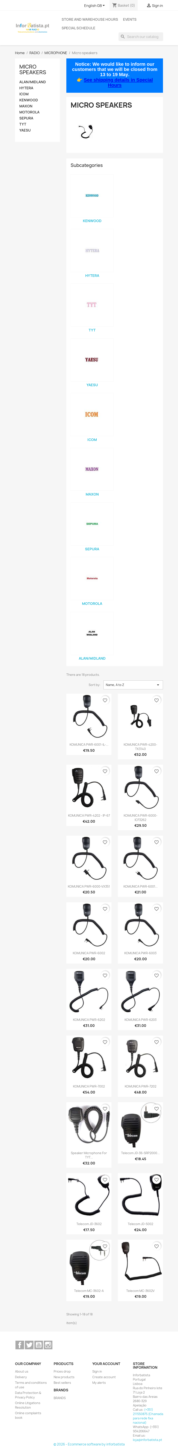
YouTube (38, 1345)
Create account (104, 1377)
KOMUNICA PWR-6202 (89, 1020)
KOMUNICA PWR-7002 (89, 1086)
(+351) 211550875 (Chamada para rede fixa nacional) (148, 1416)
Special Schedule (78, 28)
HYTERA (26, 88)
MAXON (25, 106)
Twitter (29, 1345)
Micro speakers (32, 69)
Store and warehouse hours (90, 19)
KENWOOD (28, 100)
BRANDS (60, 1398)
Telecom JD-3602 (89, 1224)
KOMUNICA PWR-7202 (140, 1086)
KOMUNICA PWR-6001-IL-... (89, 744)
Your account (106, 1363)
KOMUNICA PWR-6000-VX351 (89, 886)
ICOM (24, 94)
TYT (22, 124)
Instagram (48, 1345)
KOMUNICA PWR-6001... (140, 886)
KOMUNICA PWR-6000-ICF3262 (140, 817)
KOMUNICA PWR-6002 (89, 953)
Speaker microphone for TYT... (89, 1155)
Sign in (97, 1371)
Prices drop (62, 1371)
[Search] (141, 36)
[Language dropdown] (95, 5)
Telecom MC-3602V (140, 1291)
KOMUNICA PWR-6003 (140, 953)
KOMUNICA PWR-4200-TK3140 (140, 746)
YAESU (25, 130)
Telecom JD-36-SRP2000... (140, 1153)
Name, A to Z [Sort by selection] (133, 684)
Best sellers (62, 1383)
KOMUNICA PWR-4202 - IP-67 (89, 815)
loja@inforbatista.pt (147, 1440)
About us (21, 1371)
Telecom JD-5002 (140, 1224)
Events (130, 19)
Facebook (19, 1345)
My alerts (99, 1383)
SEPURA (26, 118)
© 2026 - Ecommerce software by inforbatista (89, 1444)
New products (64, 1377)
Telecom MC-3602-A (89, 1291)
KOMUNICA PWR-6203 (141, 1020)
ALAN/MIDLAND (32, 82)
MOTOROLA (29, 112)
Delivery (21, 1377)
